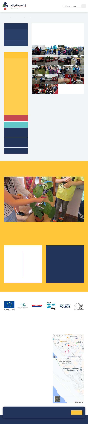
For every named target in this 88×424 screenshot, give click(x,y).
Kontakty (57, 3)
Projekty (55, 260)
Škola (13, 118)
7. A (8, 93)
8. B (27, 17)
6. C (8, 89)
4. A (8, 75)
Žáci (13, 17)
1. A (8, 62)
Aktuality (11, 38)
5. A (8, 80)
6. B (18, 84)
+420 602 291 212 (39, 338)
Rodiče (13, 124)
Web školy (80, 418)
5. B (18, 80)
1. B (18, 62)
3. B (18, 71)
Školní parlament (14, 111)
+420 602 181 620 (11, 373)
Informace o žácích (16, 106)
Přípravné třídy (14, 142)
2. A (8, 66)
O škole (55, 252)
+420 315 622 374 (39, 336)
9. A (8, 102)
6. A (8, 84)
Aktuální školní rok (33, 6)
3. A (8, 71)
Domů (6, 17)
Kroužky (13, 150)
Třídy (20, 17)
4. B (18, 75)
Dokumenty (45, 3)
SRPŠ (54, 267)
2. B (18, 66)
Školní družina (12, 132)
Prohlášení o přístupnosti (29, 421)
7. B (18, 93)
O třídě (10, 33)
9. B (18, 102)
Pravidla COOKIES (48, 421)
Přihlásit (14, 421)
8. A (8, 97)
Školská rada (57, 256)
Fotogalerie (37, 17)
